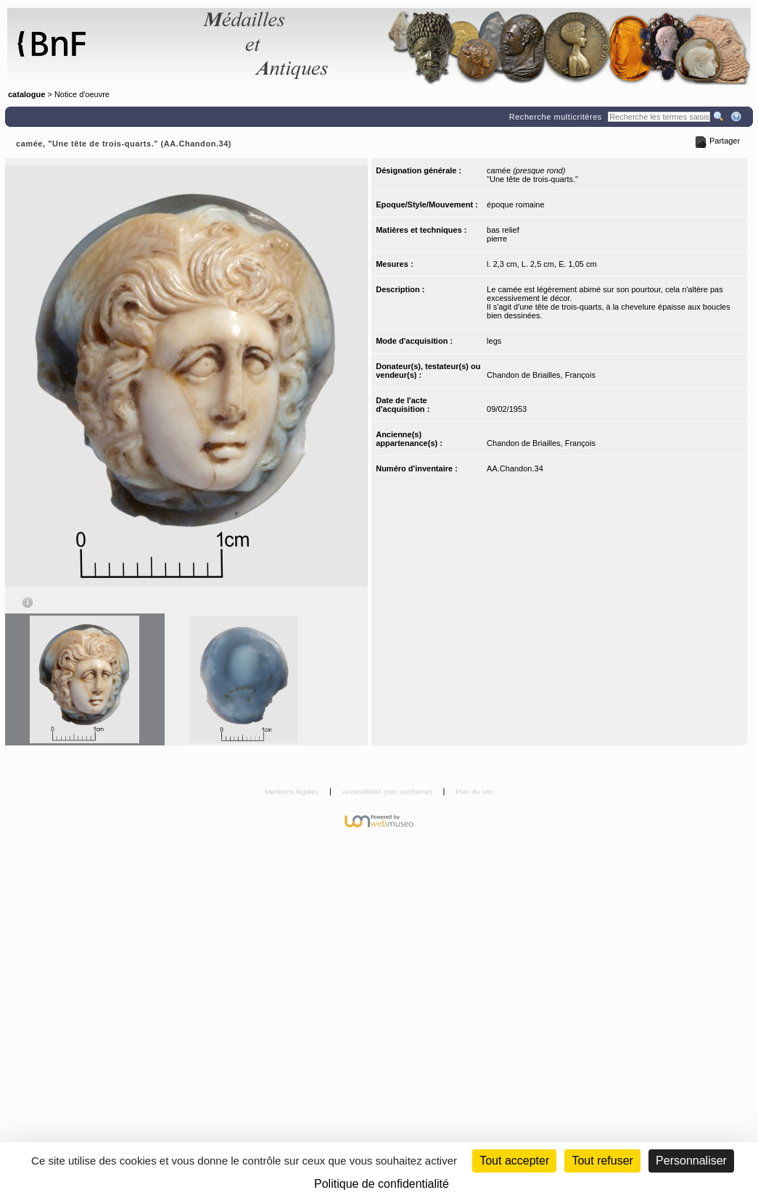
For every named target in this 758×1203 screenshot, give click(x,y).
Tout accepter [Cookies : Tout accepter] (514, 1160)
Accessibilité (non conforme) (388, 791)
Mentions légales (293, 791)
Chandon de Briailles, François (541, 375)
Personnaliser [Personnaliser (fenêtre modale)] (691, 1160)
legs (494, 340)
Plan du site (474, 791)
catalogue (26, 94)
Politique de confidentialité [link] (381, 1184)
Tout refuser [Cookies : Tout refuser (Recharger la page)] (602, 1160)
